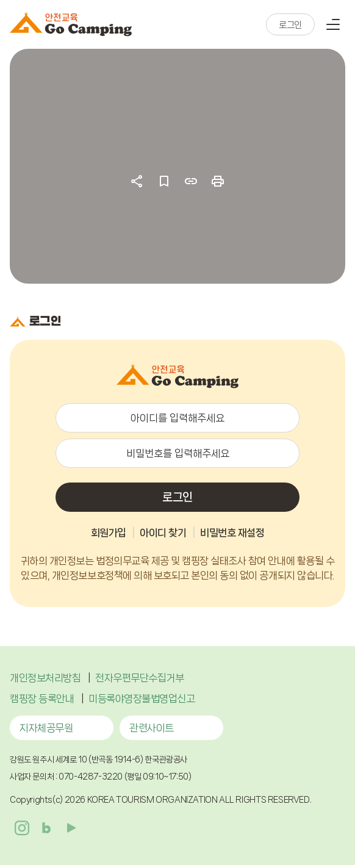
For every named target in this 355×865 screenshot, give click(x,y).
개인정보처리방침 (45, 677)
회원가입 (108, 532)
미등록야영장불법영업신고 (141, 698)
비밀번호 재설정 (232, 532)
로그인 (290, 25)
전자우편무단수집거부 (139, 677)
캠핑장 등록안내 (42, 698)
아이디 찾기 (163, 532)
